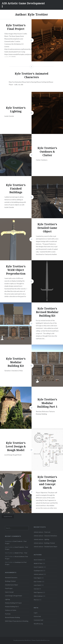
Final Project (8, 588)
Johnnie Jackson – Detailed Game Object (45, 546)
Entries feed (37, 616)
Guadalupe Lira (38, 570)
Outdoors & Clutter (10, 610)
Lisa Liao (36, 589)
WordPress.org (38, 623)
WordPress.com (45, 640)
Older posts (8, 516)
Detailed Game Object (11, 585)
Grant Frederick (38, 567)
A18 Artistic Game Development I (23, 4)
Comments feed (38, 620)
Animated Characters (11, 577)
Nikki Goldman (38, 596)
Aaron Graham (38, 559)
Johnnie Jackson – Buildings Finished (44, 543)
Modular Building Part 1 (12, 606)
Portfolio (7, 614)
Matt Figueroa (38, 592)
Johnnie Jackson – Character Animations (45, 535)
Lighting (7, 599)
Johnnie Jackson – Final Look (42, 532)
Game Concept (9, 592)
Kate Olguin (37, 578)
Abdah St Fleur (38, 563)
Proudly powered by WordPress (22, 640)
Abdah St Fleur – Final (21, 553)
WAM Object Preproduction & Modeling (16, 621)
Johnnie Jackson (38, 574)
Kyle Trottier (37, 581)
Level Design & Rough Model (13, 595)
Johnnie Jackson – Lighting (41, 539)
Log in (35, 612)
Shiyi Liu (36, 599)
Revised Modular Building (12, 617)
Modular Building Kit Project (13, 603)
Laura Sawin (37, 585)
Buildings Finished (10, 581)
